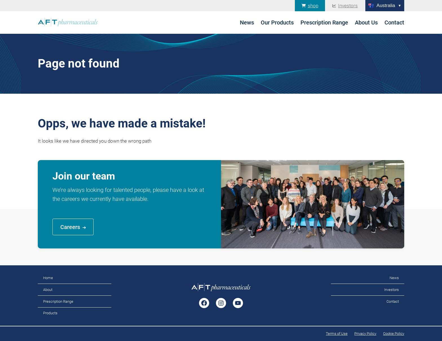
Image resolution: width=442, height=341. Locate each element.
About (47, 290)
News (394, 278)
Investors (348, 5)
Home (48, 278)
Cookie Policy (393, 333)
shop (313, 5)
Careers (70, 227)
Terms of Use (337, 333)
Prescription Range (58, 301)
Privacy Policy (365, 333)
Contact (392, 301)
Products (50, 313)
